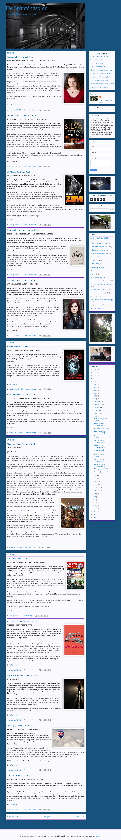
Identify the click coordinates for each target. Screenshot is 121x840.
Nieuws (92, 274)
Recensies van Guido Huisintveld (100, 284)
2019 (94, 390)
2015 (94, 494)
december (98, 401)
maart (96, 484)
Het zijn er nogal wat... (97, 63)
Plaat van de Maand (96, 277)
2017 (94, 396)
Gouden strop (94, 263)
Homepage (47, 817)
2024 (94, 375)
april (96, 481)
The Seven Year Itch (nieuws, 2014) (101, 70)
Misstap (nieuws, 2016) (18, 725)
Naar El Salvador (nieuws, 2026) (100, 67)
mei (96, 478)
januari (97, 490)
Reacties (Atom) (50, 824)
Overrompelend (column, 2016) (21, 444)
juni (96, 475)
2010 (94, 508)
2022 (94, 381)
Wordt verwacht (95, 308)
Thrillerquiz (94, 296)
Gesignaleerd (94, 260)
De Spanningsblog (27, 8)
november (98, 404)
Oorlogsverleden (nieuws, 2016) (22, 621)
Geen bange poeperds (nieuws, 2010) (101, 56)
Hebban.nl (14, 105)
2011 (94, 506)
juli (96, 416)
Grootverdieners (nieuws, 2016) (21, 394)
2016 (94, 399)
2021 (94, 384)
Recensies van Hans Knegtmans (100, 289)
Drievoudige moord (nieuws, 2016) (23, 230)
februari (97, 487)
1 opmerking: (28, 616)
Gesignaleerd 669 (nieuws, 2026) (100, 77)
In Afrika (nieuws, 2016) (18, 172)
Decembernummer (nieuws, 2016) (22, 675)
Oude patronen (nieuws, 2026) (99, 87)
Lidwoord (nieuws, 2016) (18, 558)
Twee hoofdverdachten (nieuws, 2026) (102, 84)
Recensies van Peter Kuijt (98, 293)
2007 (94, 517)
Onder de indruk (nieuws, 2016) (21, 346)
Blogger (98, 836)
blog (13, 792)
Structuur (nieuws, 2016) (18, 775)
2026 (94, 369)
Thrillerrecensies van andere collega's (101, 299)
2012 (94, 502)
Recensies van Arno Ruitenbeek (100, 281)
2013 (94, 500)
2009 (94, 511)
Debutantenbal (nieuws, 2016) (21, 280)
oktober (97, 407)
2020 (94, 387)
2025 (94, 372)
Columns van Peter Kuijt (97, 250)
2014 (94, 497)
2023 (94, 378)
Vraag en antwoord (96, 305)
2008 (94, 514)
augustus (97, 413)
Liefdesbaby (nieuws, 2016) (20, 57)
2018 (94, 393)
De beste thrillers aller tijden (99, 253)
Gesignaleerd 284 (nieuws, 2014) (100, 73)
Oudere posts (79, 817)
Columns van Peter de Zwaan (99, 246)
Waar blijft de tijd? (96, 60)
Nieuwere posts (13, 817)
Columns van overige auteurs (99, 243)
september (98, 410)
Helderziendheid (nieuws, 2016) (21, 115)
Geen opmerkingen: (30, 110)
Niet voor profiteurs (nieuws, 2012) (101, 80)
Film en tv (93, 257)
